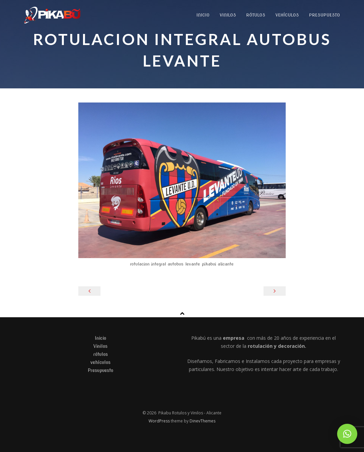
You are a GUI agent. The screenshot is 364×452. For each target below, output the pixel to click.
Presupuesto (324, 14)
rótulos (256, 14)
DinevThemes (202, 421)
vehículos (287, 14)
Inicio (203, 14)
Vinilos (228, 14)
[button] (347, 434)
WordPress (160, 421)
